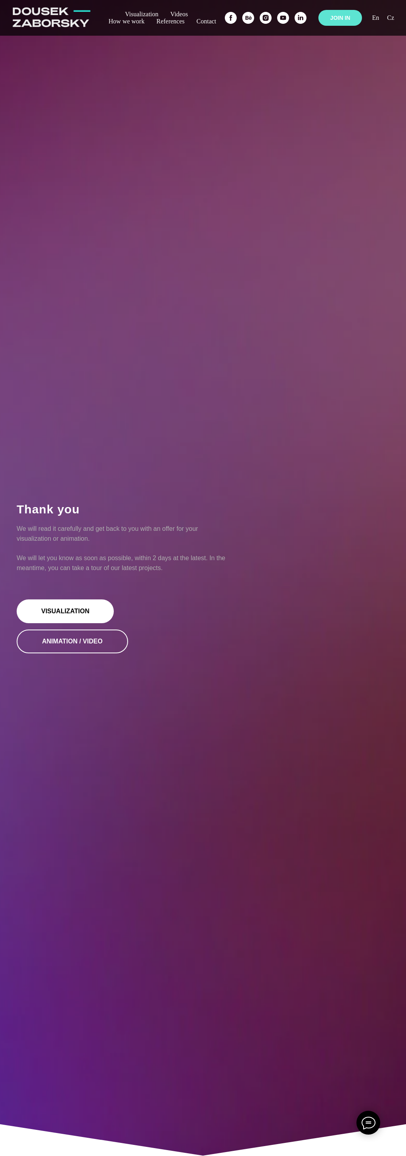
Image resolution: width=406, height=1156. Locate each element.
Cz (390, 17)
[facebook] (231, 18)
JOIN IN (340, 18)
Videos (179, 14)
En (375, 17)
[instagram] (266, 18)
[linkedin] (300, 18)
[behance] (248, 18)
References (170, 21)
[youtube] (283, 18)
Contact (206, 21)
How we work (127, 21)
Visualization (141, 14)
